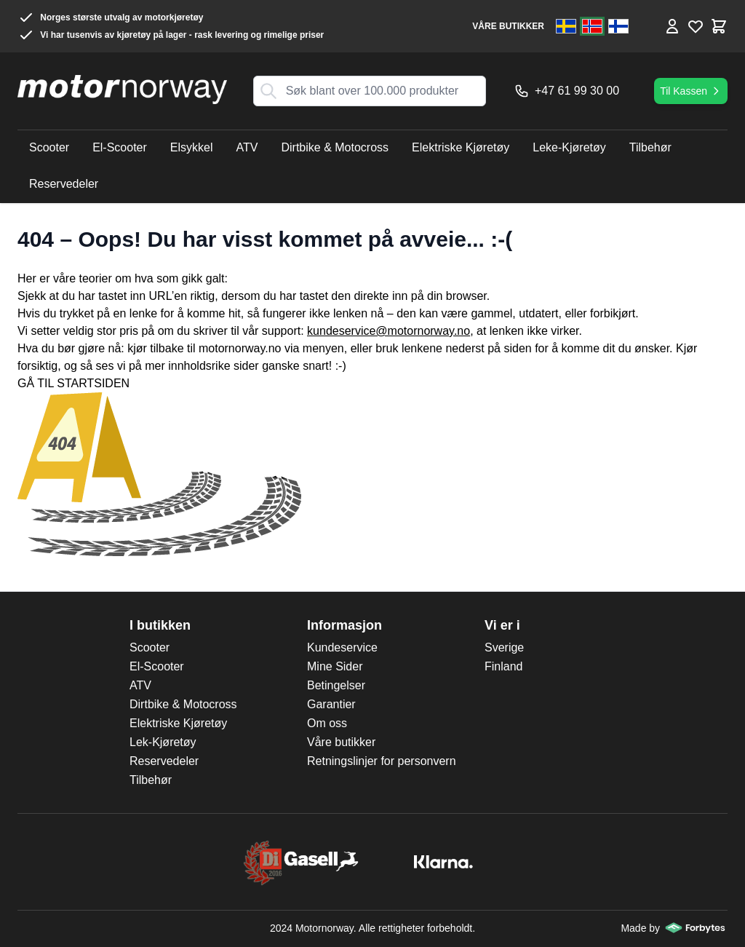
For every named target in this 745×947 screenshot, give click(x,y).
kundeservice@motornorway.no (388, 331)
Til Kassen (691, 91)
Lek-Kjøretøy (163, 742)
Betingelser (336, 685)
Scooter (150, 647)
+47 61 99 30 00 (566, 91)
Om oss (327, 723)
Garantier (331, 704)
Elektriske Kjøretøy (178, 723)
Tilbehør (151, 780)
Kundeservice (342, 647)
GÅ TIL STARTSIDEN (73, 383)
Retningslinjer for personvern (381, 761)
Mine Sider (334, 666)
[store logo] (122, 89)
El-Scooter (157, 666)
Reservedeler (164, 761)
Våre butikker (341, 742)
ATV (140, 685)
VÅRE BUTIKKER (508, 26)
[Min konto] (672, 26)
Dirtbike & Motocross (183, 704)
